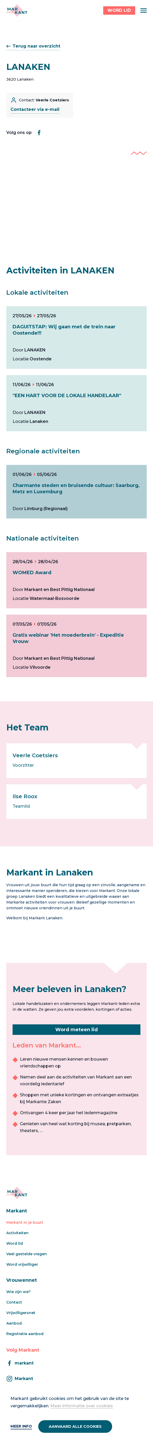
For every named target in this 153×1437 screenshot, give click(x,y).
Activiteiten (17, 1233)
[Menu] (143, 10)
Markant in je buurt (24, 1222)
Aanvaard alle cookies (75, 1426)
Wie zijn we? (18, 1291)
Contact (14, 1302)
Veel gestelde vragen (26, 1254)
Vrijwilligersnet (20, 1312)
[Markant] (16, 10)
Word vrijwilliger (22, 1264)
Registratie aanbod (24, 1333)
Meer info (21, 1426)
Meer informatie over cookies (81, 1405)
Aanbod (14, 1323)
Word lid (14, 1243)
